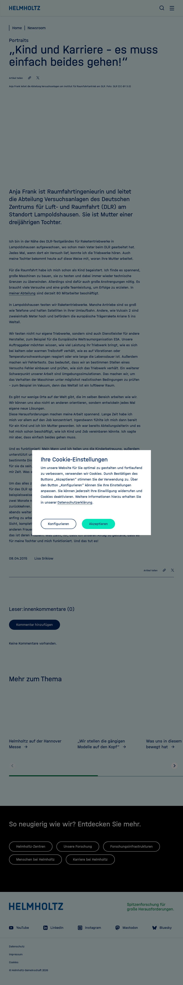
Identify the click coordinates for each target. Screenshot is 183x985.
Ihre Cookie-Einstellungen (74, 459)
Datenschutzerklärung (75, 502)
